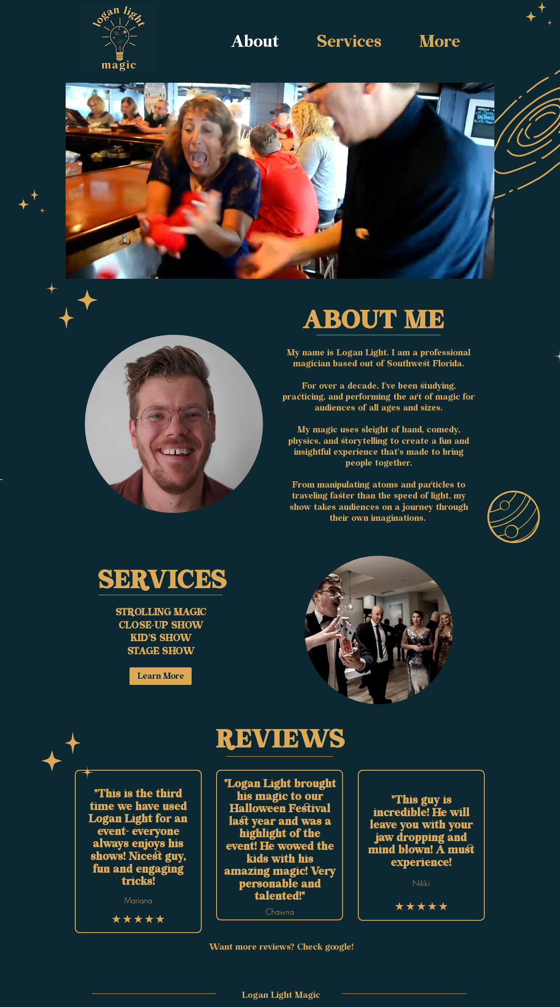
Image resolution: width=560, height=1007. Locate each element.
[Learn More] (161, 676)
